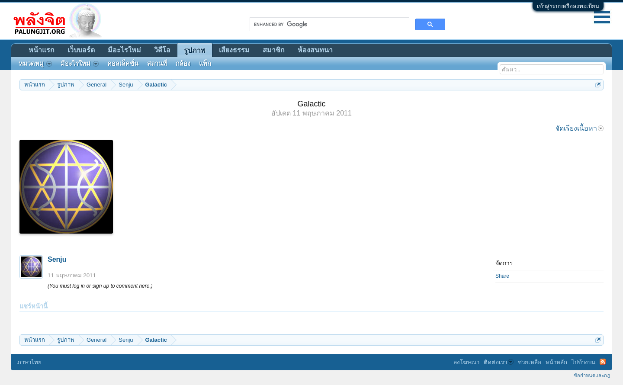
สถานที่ (157, 63)
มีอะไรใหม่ (124, 50)
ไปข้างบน (583, 362)
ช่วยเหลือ (529, 362)
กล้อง (183, 63)
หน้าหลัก (556, 362)
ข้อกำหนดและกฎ (592, 375)
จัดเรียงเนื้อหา (580, 128)
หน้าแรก (42, 50)
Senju (57, 259)
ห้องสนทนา (315, 50)
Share (502, 276)
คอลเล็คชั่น (122, 63)
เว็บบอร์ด (81, 50)
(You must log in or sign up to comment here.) (100, 286)
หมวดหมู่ (35, 63)
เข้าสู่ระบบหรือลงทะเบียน (568, 6)
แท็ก (205, 63)
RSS (603, 362)
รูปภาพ (195, 50)
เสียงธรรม (234, 50)
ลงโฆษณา (466, 362)
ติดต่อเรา (499, 362)
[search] (328, 24)
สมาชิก (274, 50)
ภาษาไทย (29, 362)
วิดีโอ (162, 50)
